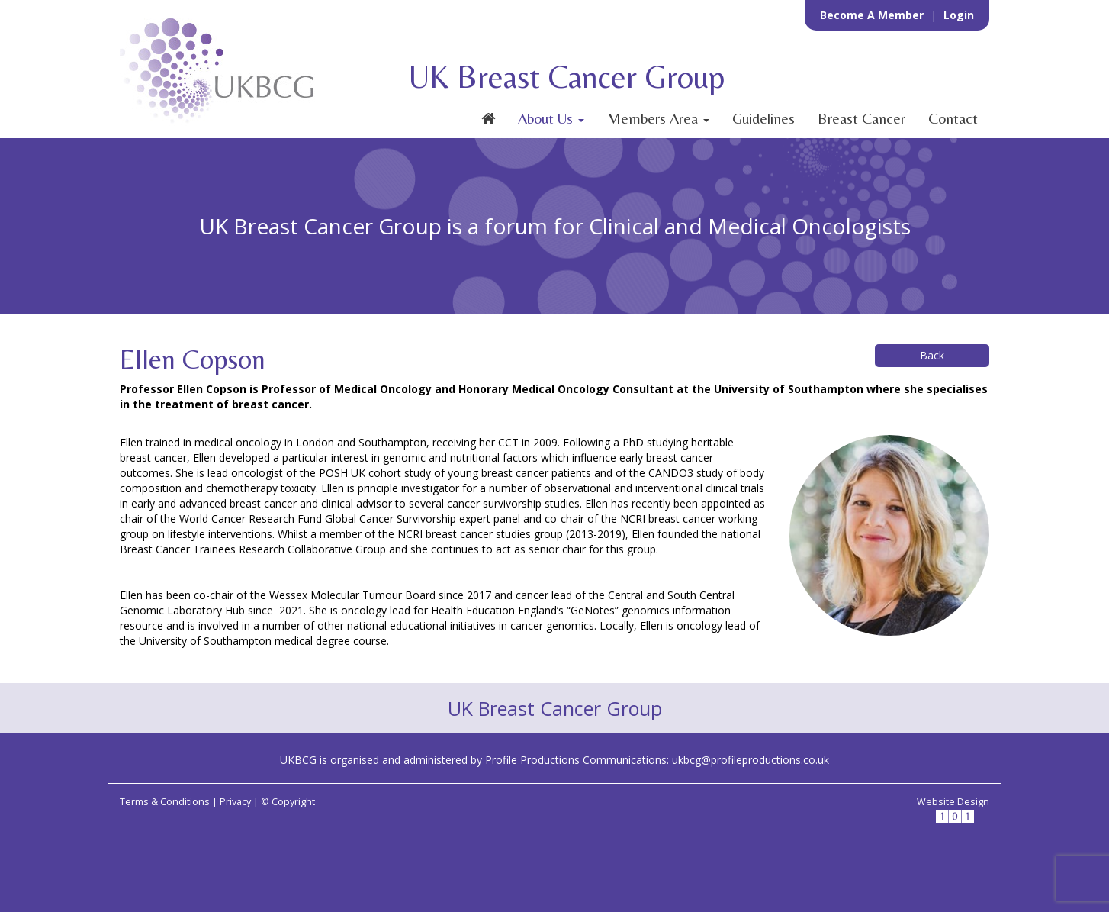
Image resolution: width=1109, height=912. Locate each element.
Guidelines (763, 118)
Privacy (235, 801)
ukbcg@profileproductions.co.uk (750, 759)
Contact (953, 118)
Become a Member (873, 15)
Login (958, 15)
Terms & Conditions (165, 801)
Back (932, 355)
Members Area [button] (658, 118)
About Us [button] (551, 118)
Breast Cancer (861, 118)
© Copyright (288, 801)
